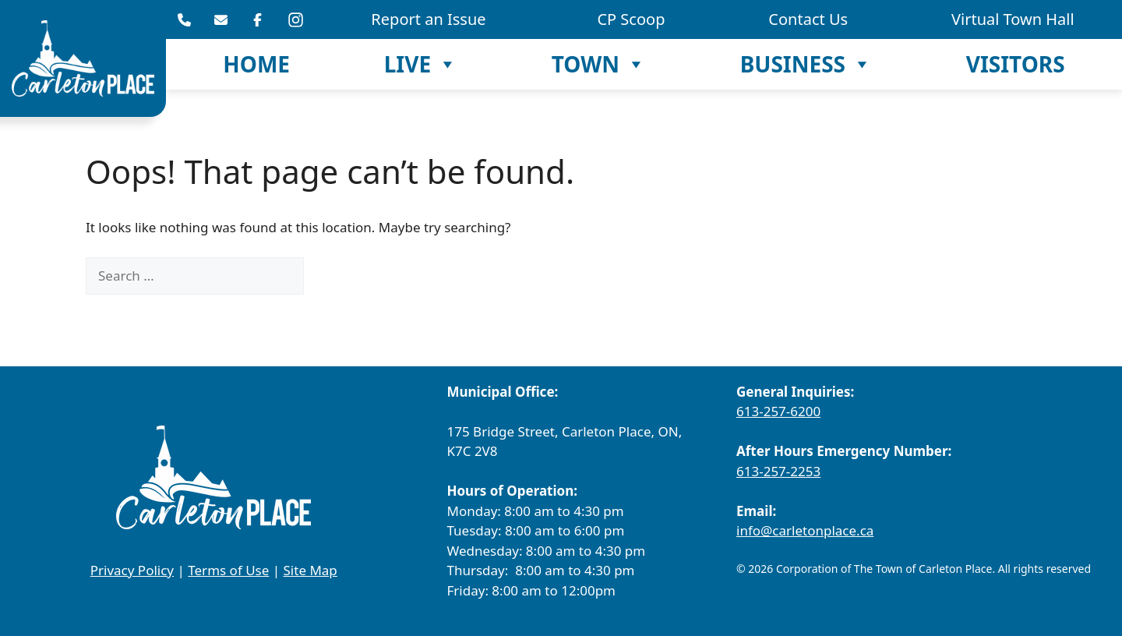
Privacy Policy (132, 570)
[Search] (330, 276)
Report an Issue (428, 19)
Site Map (310, 570)
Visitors (1015, 64)
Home (256, 64)
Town (599, 64)
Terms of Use (228, 570)
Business (806, 64)
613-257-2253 (778, 471)
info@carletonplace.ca (804, 530)
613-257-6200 (778, 411)
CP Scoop (631, 19)
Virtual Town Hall (1012, 19)
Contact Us (808, 19)
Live (420, 64)
